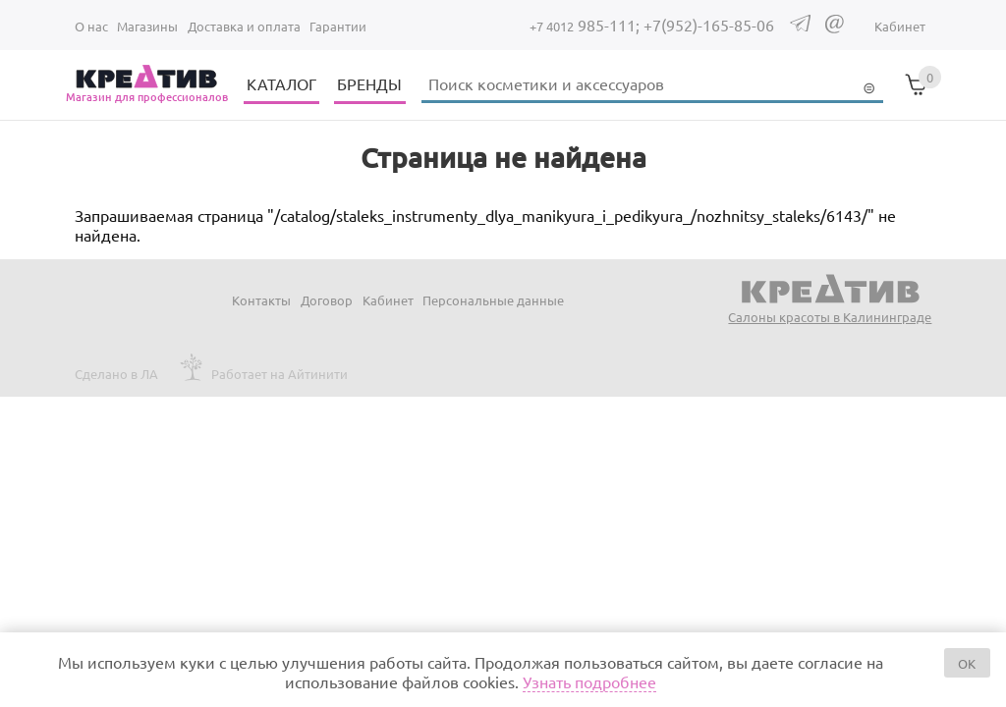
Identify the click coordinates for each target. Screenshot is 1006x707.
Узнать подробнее (589, 681)
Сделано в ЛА (116, 373)
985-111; (586, 24)
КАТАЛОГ (281, 83)
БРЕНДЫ (369, 83)
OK (967, 663)
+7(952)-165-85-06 (708, 24)
